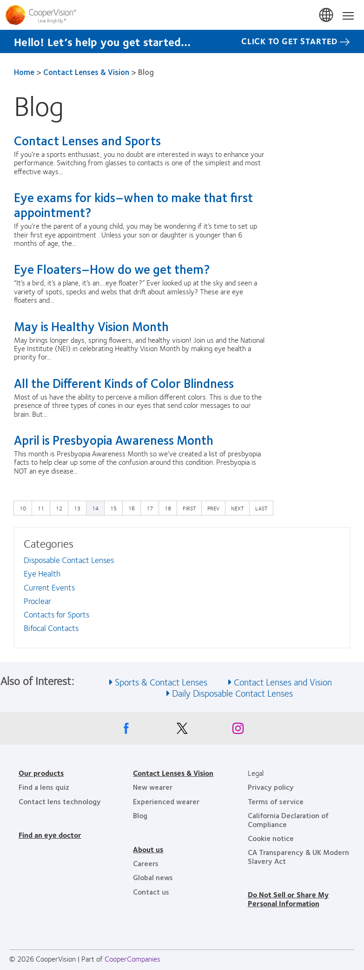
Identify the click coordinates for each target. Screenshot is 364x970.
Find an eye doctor (50, 835)
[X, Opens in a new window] (182, 731)
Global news (153, 877)
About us (148, 849)
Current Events (49, 587)
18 (170, 507)
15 (116, 507)
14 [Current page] (95, 508)
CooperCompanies (132, 958)
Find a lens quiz (44, 787)
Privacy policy (271, 787)
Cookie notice (271, 838)
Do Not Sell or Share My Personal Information (288, 899)
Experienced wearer (166, 801)
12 (61, 507)
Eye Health (42, 573)
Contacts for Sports (56, 614)
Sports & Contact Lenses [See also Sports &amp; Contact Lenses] (161, 681)
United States (326, 15)
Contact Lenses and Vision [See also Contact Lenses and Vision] (283, 681)
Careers (146, 863)
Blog (140, 815)
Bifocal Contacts (51, 627)
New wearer (152, 787)
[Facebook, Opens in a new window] (126, 731)
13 (79, 507)
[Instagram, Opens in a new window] (238, 731)
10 (25, 507)
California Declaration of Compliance (288, 819)
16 (134, 507)
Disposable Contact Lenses (69, 559)
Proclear (37, 600)
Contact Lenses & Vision (86, 72)
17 (152, 507)
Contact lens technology (60, 801)
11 (43, 507)
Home (24, 72)
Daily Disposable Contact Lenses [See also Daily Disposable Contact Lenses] (232, 692)
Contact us (151, 891)
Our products (41, 773)
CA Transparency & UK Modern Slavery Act (298, 856)
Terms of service (276, 801)
